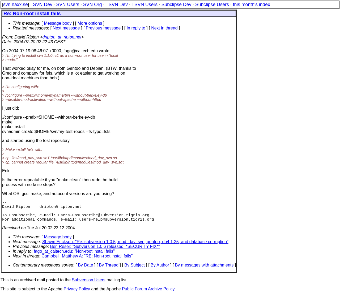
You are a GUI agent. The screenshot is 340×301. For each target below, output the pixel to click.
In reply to (136, 28)
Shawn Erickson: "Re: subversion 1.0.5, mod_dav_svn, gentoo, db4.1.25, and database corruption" (135, 247)
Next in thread (164, 28)
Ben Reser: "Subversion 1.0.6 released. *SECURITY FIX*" (105, 252)
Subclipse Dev (176, 4)
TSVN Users (144, 4)
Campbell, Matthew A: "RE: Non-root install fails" (87, 261)
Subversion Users (88, 285)
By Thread (109, 270)
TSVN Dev (117, 4)
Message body (57, 23)
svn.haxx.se (15, 4)
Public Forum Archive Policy (148, 294)
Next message (66, 28)
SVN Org (92, 4)
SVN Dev (42, 4)
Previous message (103, 28)
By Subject (134, 270)
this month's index (251, 4)
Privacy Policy (76, 294)
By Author (160, 270)
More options (90, 23)
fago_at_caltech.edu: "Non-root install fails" (74, 256)
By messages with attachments (204, 270)
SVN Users (67, 4)
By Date (85, 270)
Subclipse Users (212, 4)
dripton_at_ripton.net (62, 37)
